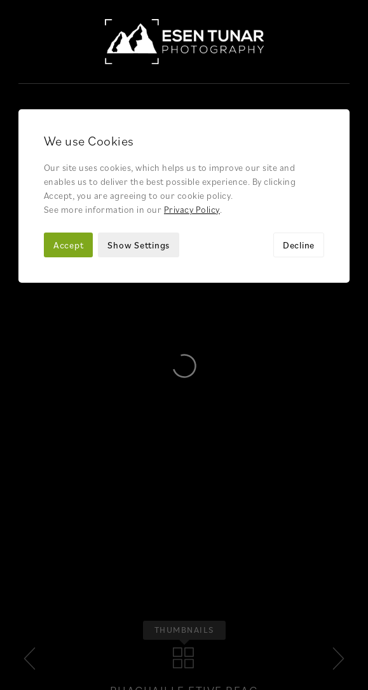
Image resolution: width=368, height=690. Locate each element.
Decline (299, 161)
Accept (68, 161)
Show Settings (138, 161)
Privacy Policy (192, 125)
